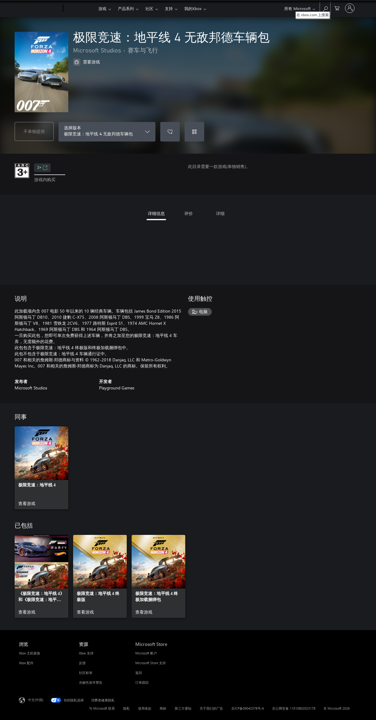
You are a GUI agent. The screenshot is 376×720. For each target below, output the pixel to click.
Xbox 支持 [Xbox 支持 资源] (86, 653)
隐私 (126, 708)
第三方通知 (183, 708)
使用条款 (144, 708)
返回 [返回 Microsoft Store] (138, 673)
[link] (41, 467)
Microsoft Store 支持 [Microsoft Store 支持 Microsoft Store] (150, 663)
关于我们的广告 (211, 708)
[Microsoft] (40, 8)
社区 (149, 8)
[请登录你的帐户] (349, 8)
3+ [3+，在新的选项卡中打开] (42, 167)
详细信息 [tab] (156, 213)
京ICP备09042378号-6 (247, 708)
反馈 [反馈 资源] (82, 663)
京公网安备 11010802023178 (293, 708)
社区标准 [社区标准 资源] (85, 673)
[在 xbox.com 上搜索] (325, 8)
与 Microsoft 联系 (102, 708)
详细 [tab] (220, 213)
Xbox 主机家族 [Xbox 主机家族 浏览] (29, 653)
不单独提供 (34, 131)
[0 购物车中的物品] (337, 8)
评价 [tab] (188, 213)
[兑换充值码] (194, 131)
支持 (169, 8)
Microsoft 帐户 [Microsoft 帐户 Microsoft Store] (146, 653)
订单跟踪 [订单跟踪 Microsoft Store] (142, 682)
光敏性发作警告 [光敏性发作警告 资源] (90, 682)
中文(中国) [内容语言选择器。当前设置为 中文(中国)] (35, 700)
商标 (163, 708)
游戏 (102, 8)
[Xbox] (80, 8)
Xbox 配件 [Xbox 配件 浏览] (26, 663)
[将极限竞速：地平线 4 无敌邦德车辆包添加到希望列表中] (170, 131)
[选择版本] (107, 131)
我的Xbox (192, 8)
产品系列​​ (126, 8)
